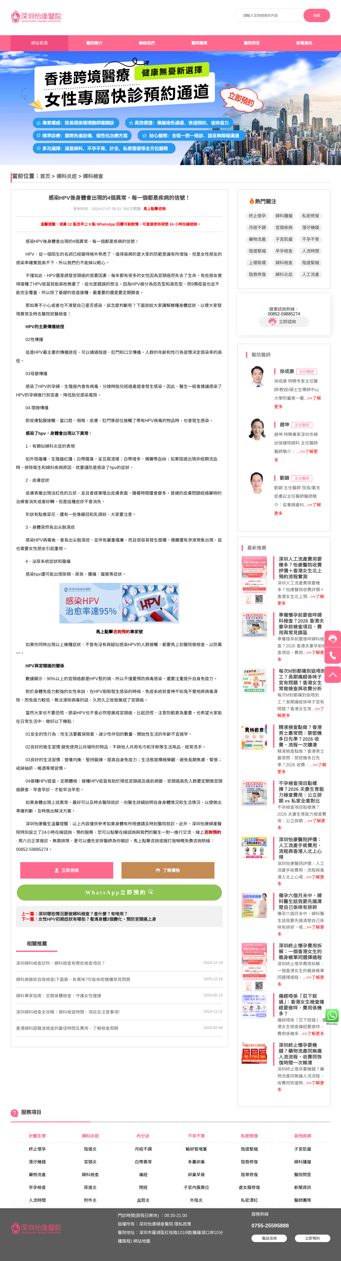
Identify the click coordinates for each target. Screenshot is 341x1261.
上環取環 (257, 263)
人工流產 (310, 274)
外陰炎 (196, 1200)
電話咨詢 (269, 1238)
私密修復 (310, 216)
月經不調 (257, 227)
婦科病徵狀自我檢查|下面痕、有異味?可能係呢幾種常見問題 (73, 979)
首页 (45, 176)
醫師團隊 (199, 43)
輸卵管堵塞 (196, 1149)
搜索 (316, 16)
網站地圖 (141, 1241)
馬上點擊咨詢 (154, 209)
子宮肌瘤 (284, 239)
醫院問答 (252, 43)
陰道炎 (90, 1149)
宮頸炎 (90, 1162)
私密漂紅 (249, 1200)
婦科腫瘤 (284, 216)
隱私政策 (182, 1224)
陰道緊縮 (257, 251)
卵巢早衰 (196, 1174)
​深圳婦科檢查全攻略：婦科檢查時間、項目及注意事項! (67, 1012)
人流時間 (310, 251)
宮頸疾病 (284, 227)
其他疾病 (302, 1136)
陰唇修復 (257, 274)
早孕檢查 (284, 251)
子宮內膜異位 (196, 1187)
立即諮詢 (282, 322)
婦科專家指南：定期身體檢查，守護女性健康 (58, 996)
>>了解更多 (313, 1033)
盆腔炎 (143, 1200)
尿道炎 (90, 1187)
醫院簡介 (94, 43)
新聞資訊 (304, 43)
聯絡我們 (147, 43)
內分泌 (143, 1136)
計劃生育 (37, 1136)
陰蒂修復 (249, 1174)
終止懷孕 (257, 216)
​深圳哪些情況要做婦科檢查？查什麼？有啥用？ (83, 914)
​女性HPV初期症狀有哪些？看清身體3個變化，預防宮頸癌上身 (97, 919)
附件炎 (90, 1200)
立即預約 (312, 1238)
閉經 (143, 1187)
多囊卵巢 (196, 1162)
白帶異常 (143, 1162)
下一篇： (29, 919)
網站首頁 (39, 43)
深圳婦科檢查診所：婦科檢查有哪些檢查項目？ (60, 963)
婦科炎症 (66, 176)
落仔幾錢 (310, 227)
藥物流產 (257, 239)
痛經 (143, 1174)
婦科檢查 (93, 176)
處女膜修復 (249, 1187)
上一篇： (29, 914)
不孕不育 (310, 239)
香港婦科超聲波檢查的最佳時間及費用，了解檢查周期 (67, 1028)
